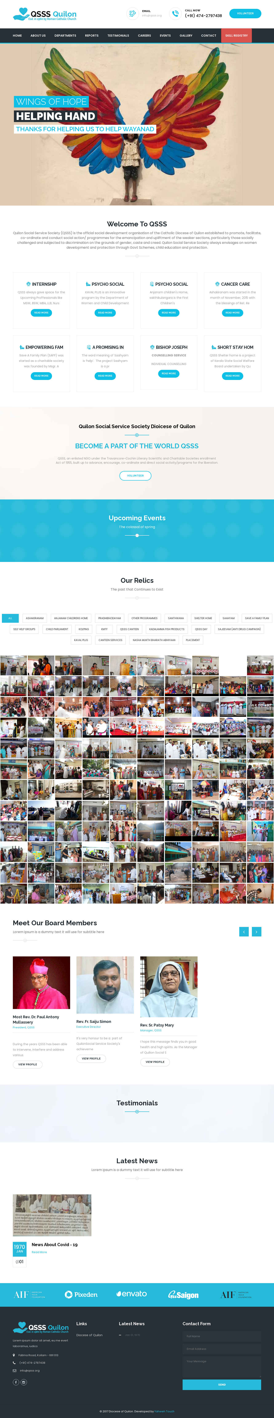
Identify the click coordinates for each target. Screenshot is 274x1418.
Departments (65, 35)
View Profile (27, 1064)
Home (17, 35)
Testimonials (118, 35)
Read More (41, 312)
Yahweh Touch (164, 1411)
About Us (38, 35)
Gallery (186, 35)
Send (222, 1385)
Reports (92, 35)
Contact (208, 35)
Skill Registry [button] (236, 35)
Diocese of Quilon (89, 1335)
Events (165, 35)
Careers (144, 35)
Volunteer (245, 13)
